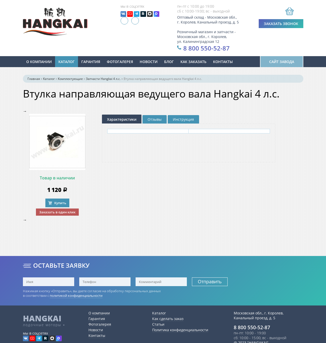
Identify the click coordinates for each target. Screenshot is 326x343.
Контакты (223, 61)
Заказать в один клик (57, 212)
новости (149, 61)
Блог (169, 61)
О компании (39, 61)
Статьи (158, 324)
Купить (60, 203)
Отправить (210, 281)
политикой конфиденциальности (76, 295)
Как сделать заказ (168, 318)
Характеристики (121, 119)
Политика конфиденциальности (180, 329)
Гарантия (90, 61)
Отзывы (155, 119)
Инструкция (183, 119)
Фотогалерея (120, 61)
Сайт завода (281, 61)
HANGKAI (42, 318)
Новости (95, 329)
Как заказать (193, 61)
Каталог (66, 61)
